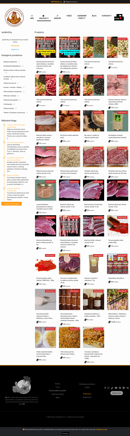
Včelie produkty (10, 108)
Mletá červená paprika (12, 100)
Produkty (44, 18)
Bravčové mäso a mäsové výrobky (14, 71)
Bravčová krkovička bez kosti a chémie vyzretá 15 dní (44, 245)
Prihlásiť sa (56, 2)
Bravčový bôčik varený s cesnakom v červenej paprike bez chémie (44, 138)
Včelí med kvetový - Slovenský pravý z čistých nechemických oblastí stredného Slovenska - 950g (68, 321)
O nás (32, 17)
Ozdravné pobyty (81, 17)
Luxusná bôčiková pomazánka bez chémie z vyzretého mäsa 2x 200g (44, 210)
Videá (69, 16)
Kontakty (106, 16)
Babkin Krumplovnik (12, 62)
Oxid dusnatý (9, 104)
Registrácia (15, 49)
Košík (118, 17)
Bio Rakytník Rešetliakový (13, 66)
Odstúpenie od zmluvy (87, 390)
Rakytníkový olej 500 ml (116, 281)
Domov (57, 390)
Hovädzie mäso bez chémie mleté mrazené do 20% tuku (117, 174)
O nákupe (57, 17)
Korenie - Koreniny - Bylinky (14, 87)
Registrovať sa (70, 2)
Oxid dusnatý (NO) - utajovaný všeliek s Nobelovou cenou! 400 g (44, 319)
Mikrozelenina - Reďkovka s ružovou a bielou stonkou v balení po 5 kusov (117, 319)
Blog (94, 16)
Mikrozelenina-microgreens (14, 91)
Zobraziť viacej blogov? (11, 204)
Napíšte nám (116, 399)
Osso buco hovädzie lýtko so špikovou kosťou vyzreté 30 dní (69, 283)
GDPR (87, 393)
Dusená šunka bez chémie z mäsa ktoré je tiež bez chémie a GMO (117, 102)
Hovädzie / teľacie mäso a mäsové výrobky (14, 78)
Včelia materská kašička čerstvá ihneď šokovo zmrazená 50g (44, 360)
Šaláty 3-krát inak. (13, 175)
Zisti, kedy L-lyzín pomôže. (15, 142)
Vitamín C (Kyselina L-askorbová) (16, 112)
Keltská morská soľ (11, 83)
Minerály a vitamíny (11, 96)
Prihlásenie (87, 400)
